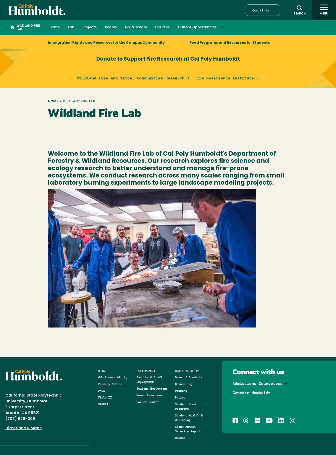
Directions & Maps (23, 428)
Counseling (183, 384)
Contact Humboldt (252, 392)
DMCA (101, 390)
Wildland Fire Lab (25, 27)
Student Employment (152, 388)
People (111, 27)
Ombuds (180, 438)
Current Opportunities (197, 27)
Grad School (136, 27)
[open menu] (324, 10)
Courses (162, 27)
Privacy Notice (110, 384)
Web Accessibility (112, 377)
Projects (89, 27)
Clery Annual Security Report (188, 429)
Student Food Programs (185, 406)
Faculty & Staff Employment (149, 380)
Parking (181, 390)
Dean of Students (189, 377)
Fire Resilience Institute (224, 78)
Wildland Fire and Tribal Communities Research (130, 78)
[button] (262, 10)
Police (180, 397)
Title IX (105, 397)
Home (54, 27)
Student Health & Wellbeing (189, 418)
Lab (71, 27)
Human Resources (149, 395)
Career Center (147, 402)
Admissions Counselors (258, 383)
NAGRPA (103, 404)
